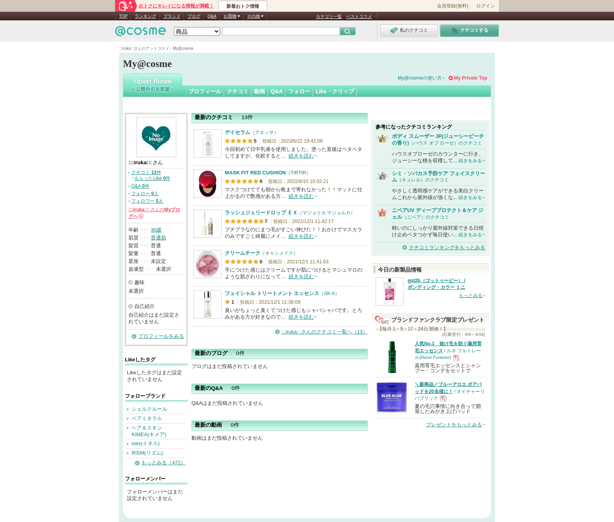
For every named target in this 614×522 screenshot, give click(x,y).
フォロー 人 (145, 193)
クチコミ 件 (146, 172)
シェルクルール (149, 409)
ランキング (145, 16)
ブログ (194, 16)
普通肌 (158, 238)
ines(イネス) (146, 443)
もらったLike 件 (152, 178)
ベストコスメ (359, 16)
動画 (259, 91)
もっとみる (470, 295)
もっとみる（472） (163, 463)
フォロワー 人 (147, 201)
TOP (123, 16)
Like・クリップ (335, 91)
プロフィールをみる (161, 336)
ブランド (172, 16)
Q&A (212, 16)
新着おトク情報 (242, 6)
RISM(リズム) (147, 453)
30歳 (156, 230)
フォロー (299, 91)
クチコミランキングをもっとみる (447, 247)
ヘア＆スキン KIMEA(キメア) (149, 431)
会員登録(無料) (452, 6)
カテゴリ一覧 (329, 16)
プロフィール (204, 91)
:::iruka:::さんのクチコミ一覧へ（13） (325, 332)
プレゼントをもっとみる (454, 425)
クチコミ (238, 91)
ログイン (485, 6)
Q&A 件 (140, 186)
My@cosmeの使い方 (420, 78)
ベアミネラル (147, 418)
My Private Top (470, 78)
